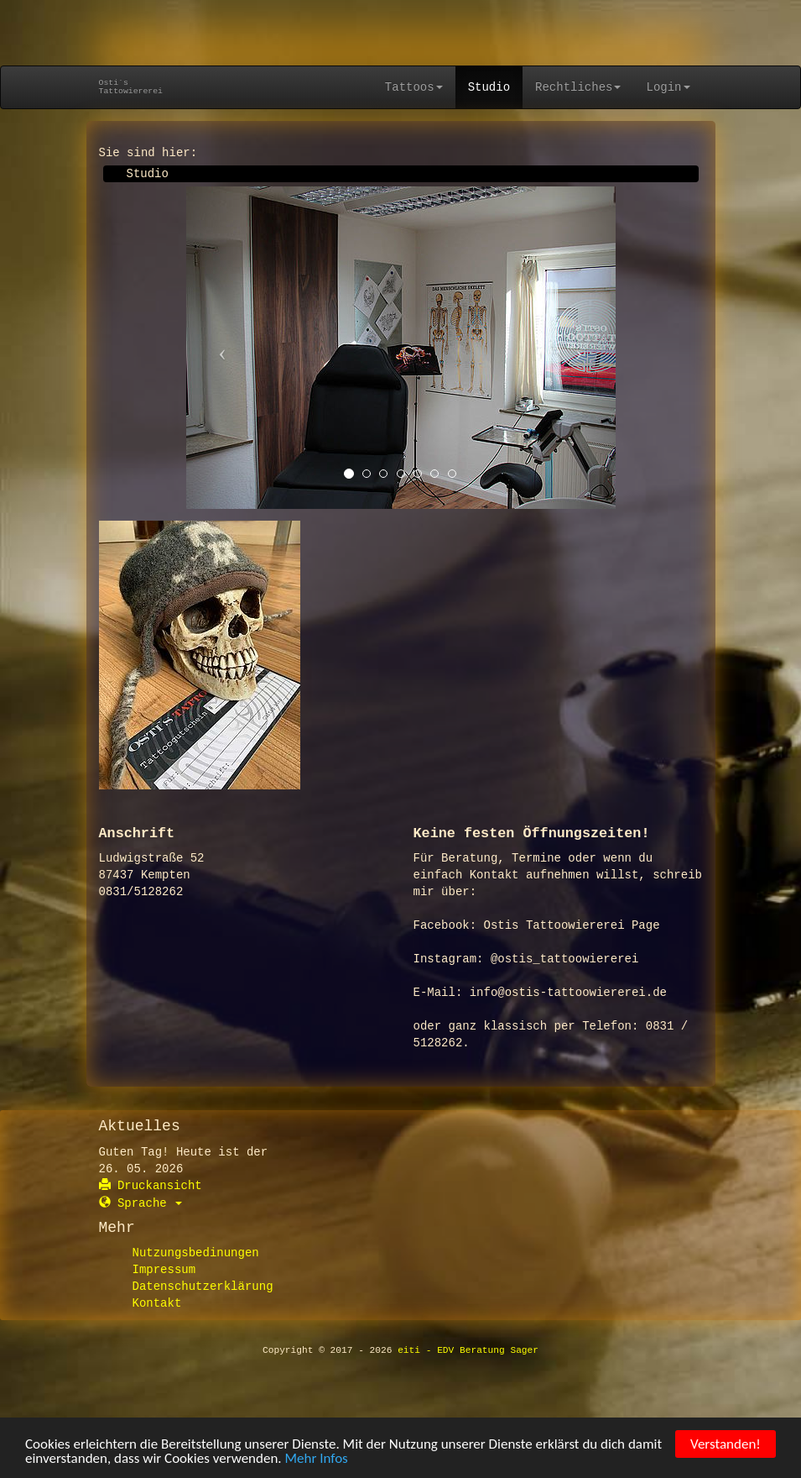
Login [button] (667, 87)
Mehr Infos (316, 1460)
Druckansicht (150, 1185)
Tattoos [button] (414, 87)
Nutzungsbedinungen (196, 1253)
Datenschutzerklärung (203, 1286)
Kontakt (157, 1303)
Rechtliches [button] (578, 87)
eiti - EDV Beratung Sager (468, 1350)
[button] (218, 347)
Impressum (164, 1269)
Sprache (141, 1203)
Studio (489, 87)
